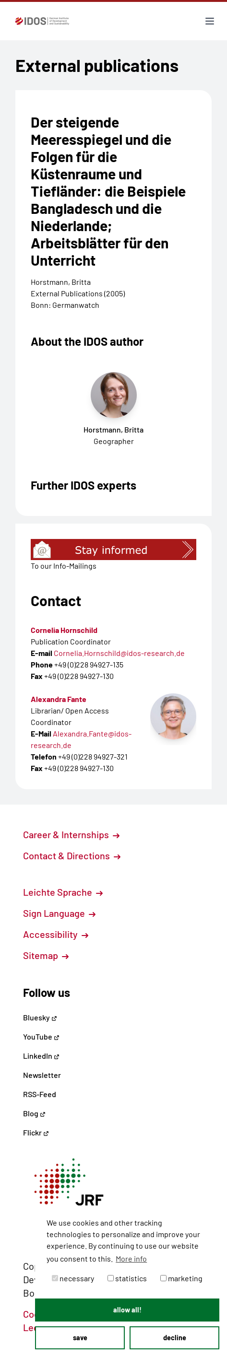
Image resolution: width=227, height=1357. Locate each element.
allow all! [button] (127, 1310)
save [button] (80, 1338)
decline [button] (174, 1338)
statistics (127, 1278)
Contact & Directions (71, 855)
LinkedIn (41, 1055)
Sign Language (59, 913)
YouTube (41, 1036)
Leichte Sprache (63, 892)
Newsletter (42, 1074)
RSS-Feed (39, 1094)
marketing (181, 1278)
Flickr (36, 1132)
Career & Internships (71, 834)
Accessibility (55, 934)
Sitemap (46, 955)
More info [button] (131, 1258)
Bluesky (40, 1017)
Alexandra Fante (58, 698)
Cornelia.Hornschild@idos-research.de (119, 652)
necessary (73, 1278)
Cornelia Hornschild (64, 629)
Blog (34, 1113)
